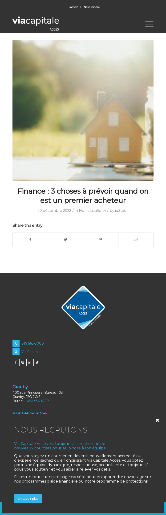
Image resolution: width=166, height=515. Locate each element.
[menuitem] (73, 7)
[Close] (159, 420)
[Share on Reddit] (135, 239)
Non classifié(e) (92, 210)
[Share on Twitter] (65, 239)
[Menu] (147, 23)
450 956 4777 (38, 401)
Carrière (73, 7)
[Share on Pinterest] (100, 239)
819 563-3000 (28, 343)
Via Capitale (26, 352)
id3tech (122, 210)
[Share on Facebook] (30, 239)
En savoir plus (28, 498)
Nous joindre (92, 7)
